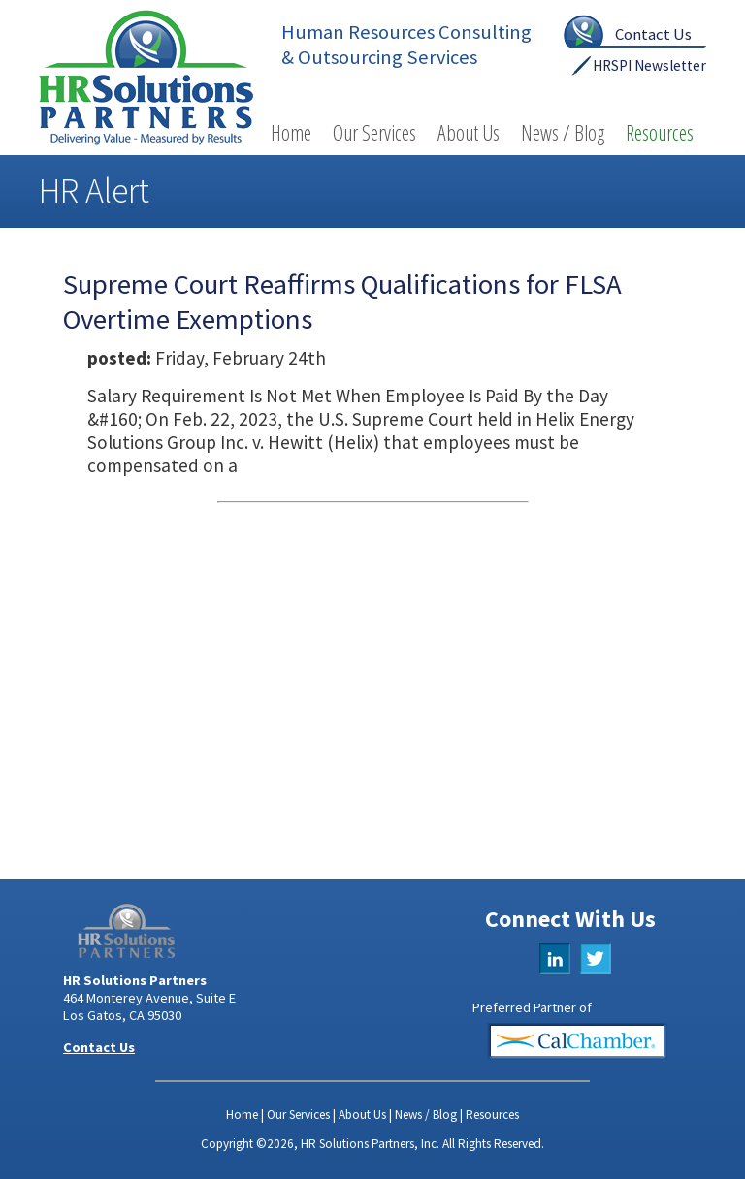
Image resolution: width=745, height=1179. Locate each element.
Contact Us (653, 34)
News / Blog (562, 132)
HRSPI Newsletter (649, 65)
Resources (660, 132)
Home (291, 132)
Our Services (374, 132)
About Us (468, 132)
